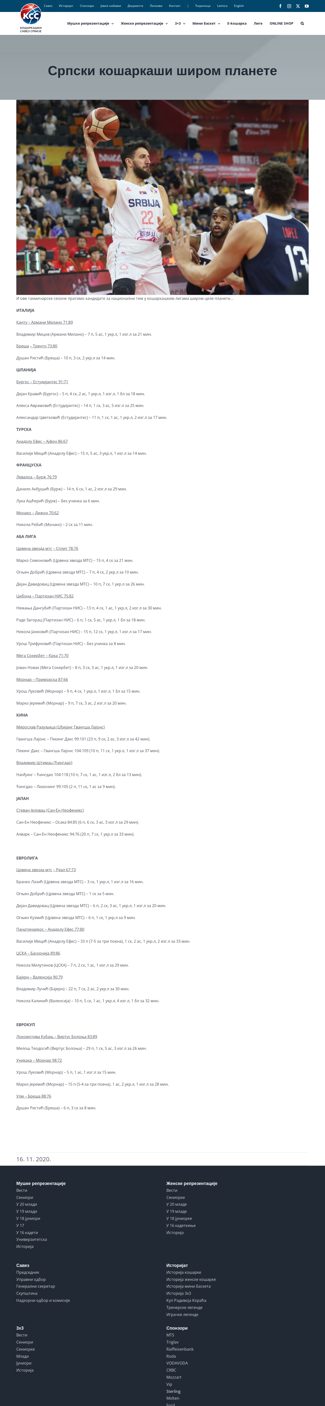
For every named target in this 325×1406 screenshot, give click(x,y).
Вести (21, 1190)
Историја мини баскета (188, 1286)
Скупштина (27, 1293)
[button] (302, 23)
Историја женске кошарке (191, 1279)
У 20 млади (26, 1204)
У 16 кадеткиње (181, 1225)
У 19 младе (176, 1211)
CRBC (171, 1370)
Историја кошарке (183, 1272)
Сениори (24, 1197)
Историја (25, 1246)
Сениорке (175, 1197)
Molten (172, 1398)
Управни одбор (31, 1279)
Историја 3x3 (178, 1293)
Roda (171, 1356)
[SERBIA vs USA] (162, 197)
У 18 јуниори (28, 1218)
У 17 (20, 1225)
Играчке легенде (182, 1314)
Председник (27, 1272)
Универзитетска (31, 1239)
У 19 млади (26, 1211)
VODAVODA (177, 1363)
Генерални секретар (35, 1286)
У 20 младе (176, 1204)
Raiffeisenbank (179, 1349)
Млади (22, 1356)
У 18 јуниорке (179, 1218)
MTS (170, 1335)
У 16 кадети (27, 1232)
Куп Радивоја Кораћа (186, 1300)
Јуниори (23, 1363)
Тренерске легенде (184, 1307)
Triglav (172, 1342)
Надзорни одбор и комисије (43, 1300)
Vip (169, 1384)
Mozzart (174, 1377)
